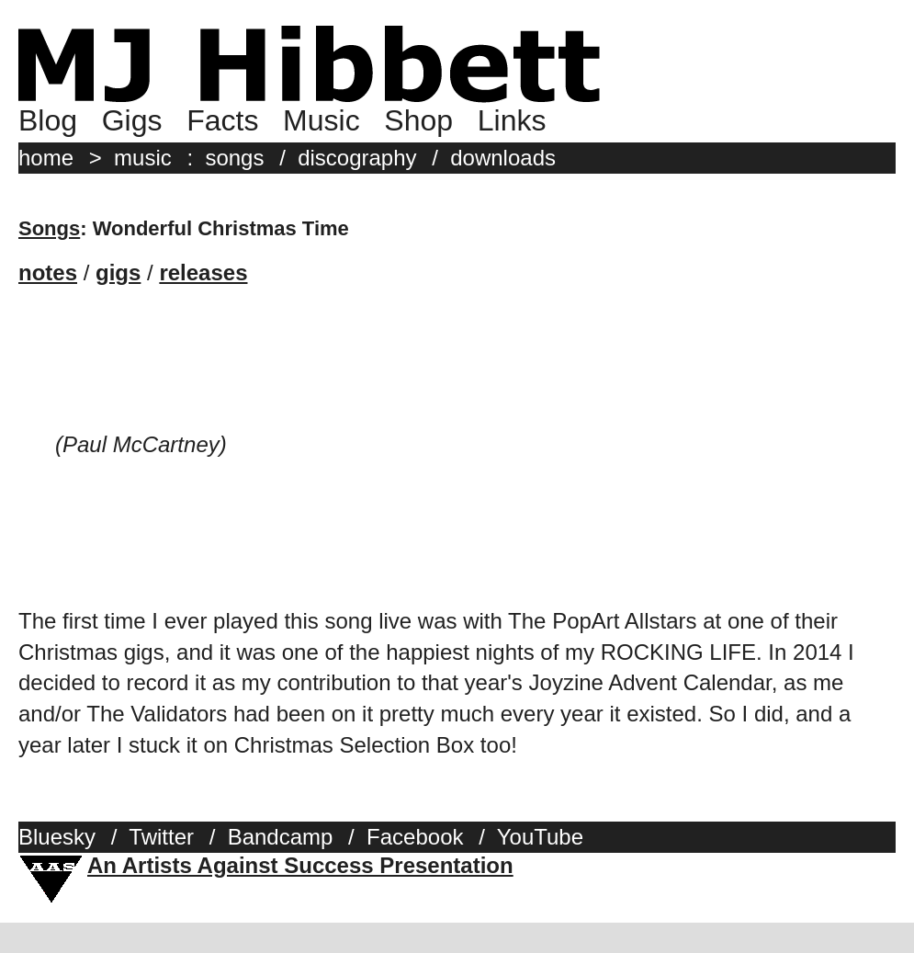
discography (357, 157)
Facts (222, 120)
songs (234, 157)
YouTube (540, 836)
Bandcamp (280, 836)
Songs (49, 228)
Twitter (161, 836)
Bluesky (57, 836)
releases (203, 272)
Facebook (415, 836)
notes (47, 272)
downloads (503, 157)
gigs (118, 272)
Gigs (132, 120)
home (45, 157)
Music (321, 120)
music (143, 157)
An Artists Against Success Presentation (300, 865)
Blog (47, 120)
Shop (418, 120)
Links (512, 120)
